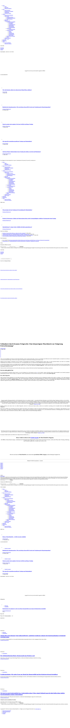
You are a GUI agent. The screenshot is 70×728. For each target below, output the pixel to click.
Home (4, 5)
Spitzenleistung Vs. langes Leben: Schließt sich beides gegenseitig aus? (17, 227)
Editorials (6, 19)
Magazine (4, 39)
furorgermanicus (5, 241)
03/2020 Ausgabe (35, 437)
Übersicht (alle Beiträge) (9, 15)
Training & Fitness (8, 13)
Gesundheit (11, 23)
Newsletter (6, 7)
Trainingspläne (11, 33)
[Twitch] (1, 49)
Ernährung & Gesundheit (9, 11)
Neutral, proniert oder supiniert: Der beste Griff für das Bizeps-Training (18, 124)
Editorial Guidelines (8, 8)
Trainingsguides (11, 34)
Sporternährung (11, 26)
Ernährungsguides (12, 27)
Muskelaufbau (11, 25)
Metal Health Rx (7, 10)
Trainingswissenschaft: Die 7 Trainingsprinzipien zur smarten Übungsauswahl (16, 234)
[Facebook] (2, 47)
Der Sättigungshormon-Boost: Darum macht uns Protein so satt (17, 655)
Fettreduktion (11, 22)
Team (5, 6)
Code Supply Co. (38, 708)
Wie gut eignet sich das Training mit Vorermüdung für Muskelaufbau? (17, 209)
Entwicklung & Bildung (11, 36)
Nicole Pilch (2, 476)
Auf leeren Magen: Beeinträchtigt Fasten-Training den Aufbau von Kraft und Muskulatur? (22, 151)
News (3, 9)
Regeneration (11, 35)
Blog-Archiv (2, 615)
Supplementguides (12, 29)
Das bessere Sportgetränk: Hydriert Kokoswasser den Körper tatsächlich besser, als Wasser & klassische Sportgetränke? (29, 240)
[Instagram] (2, 48)
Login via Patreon (8, 42)
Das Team (4, 712)
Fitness (10, 31)
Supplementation (9, 18)
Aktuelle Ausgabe (8, 194)
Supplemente (7, 12)
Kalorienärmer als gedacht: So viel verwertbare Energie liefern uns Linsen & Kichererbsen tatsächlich (24, 608)
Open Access (7, 16)
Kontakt (4, 713)
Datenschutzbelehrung (6, 711)
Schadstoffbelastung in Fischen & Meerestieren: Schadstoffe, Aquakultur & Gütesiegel (24, 241)
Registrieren (5, 40)
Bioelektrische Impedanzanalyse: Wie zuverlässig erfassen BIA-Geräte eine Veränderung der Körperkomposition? (27, 107)
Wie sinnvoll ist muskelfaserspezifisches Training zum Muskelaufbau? (17, 141)
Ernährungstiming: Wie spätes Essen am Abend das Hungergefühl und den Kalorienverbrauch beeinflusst (29, 674)
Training (10, 32)
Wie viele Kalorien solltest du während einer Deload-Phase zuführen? (17, 89)
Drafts (8, 193)
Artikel (4, 14)
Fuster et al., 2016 (37, 404)
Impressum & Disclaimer (7, 710)
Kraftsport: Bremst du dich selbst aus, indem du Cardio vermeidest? (14, 233)
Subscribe (21, 246)
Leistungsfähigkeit (12, 24)
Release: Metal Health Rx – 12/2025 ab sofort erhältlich (14, 536)
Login (4, 41)
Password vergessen (8, 43)
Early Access (7, 38)
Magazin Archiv (7, 20)
